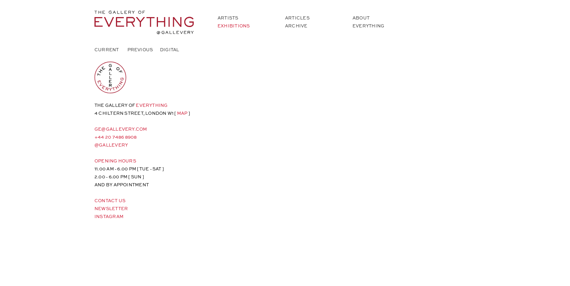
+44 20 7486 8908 (115, 137)
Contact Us (109, 200)
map (182, 113)
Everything (368, 26)
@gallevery (111, 145)
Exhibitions (234, 26)
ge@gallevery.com (120, 129)
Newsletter (111, 208)
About (361, 18)
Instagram (108, 216)
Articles (297, 18)
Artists (228, 18)
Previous (140, 49)
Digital (169, 49)
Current (106, 49)
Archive (296, 26)
